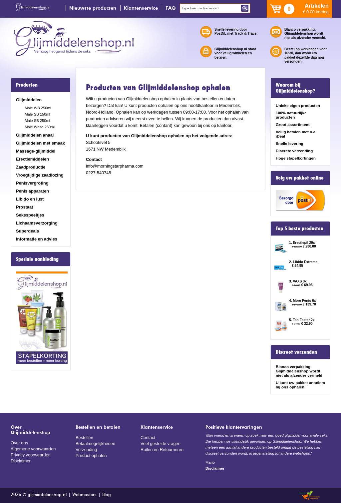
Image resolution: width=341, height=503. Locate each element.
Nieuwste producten (92, 8)
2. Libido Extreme (303, 262)
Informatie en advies (36, 239)
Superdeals (27, 231)
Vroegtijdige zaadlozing (40, 175)
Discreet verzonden (296, 352)
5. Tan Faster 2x (302, 320)
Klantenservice (141, 8)
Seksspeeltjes (30, 215)
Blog (106, 495)
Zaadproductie (30, 167)
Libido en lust (30, 199)
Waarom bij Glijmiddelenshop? (295, 88)
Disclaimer (21, 460)
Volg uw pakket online (300, 178)
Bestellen (84, 437)
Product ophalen (91, 455)
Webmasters (84, 495)
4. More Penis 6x (302, 300)
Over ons (19, 442)
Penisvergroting (32, 183)
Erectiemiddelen (32, 159)
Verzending (86, 449)
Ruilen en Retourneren (162, 449)
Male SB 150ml (37, 114)
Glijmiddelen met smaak (40, 143)
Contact (148, 437)
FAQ (171, 8)
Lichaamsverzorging (37, 223)
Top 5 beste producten (299, 229)
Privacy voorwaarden (31, 454)
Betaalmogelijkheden (95, 443)
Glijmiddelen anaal (35, 135)
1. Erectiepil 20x (302, 243)
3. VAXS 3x (298, 281)
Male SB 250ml (37, 121)
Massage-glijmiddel (35, 151)
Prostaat (24, 207)
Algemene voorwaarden (33, 448)
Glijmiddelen (29, 99)
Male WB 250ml (38, 108)
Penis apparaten (32, 191)
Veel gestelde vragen (160, 443)
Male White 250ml (40, 127)
